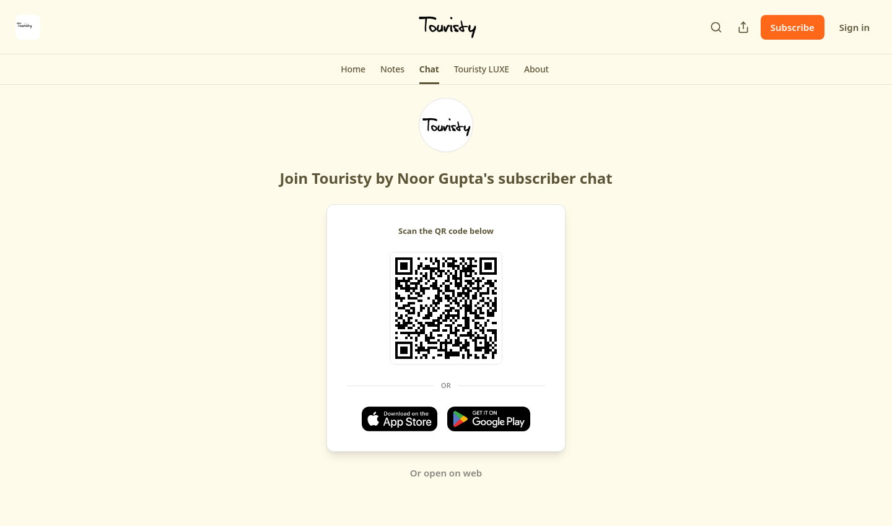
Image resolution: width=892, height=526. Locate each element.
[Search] (716, 27)
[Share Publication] (743, 27)
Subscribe (793, 27)
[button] (353, 69)
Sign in (854, 27)
